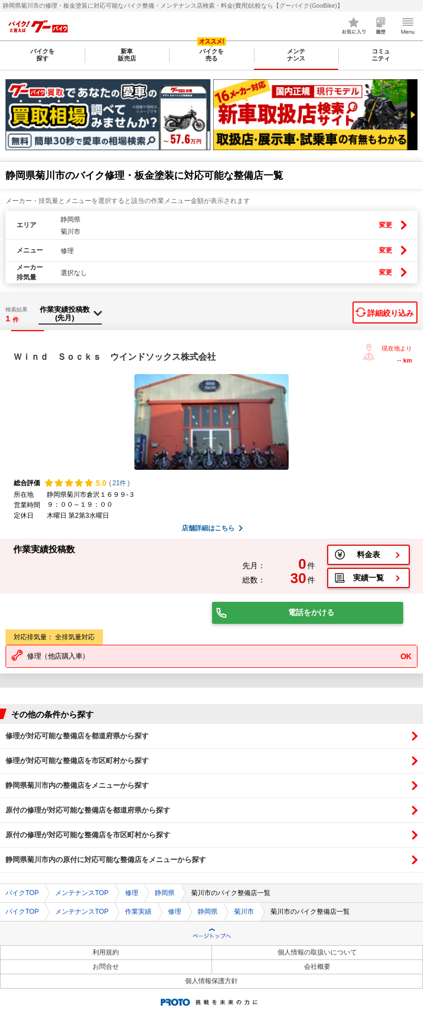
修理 (131, 893)
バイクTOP (22, 893)
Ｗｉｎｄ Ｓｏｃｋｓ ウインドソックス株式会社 (114, 356)
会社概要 (317, 966)
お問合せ (106, 966)
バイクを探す (42, 55)
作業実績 (138, 911)
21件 (119, 483)
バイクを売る (211, 55)
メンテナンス (296, 55)
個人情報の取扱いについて (317, 952)
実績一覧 (368, 577)
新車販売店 (127, 55)
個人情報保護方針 (211, 981)
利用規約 (106, 952)
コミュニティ (381, 55)
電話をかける (311, 612)
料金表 (368, 554)
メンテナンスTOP (81, 893)
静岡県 (165, 893)
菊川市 (244, 911)
